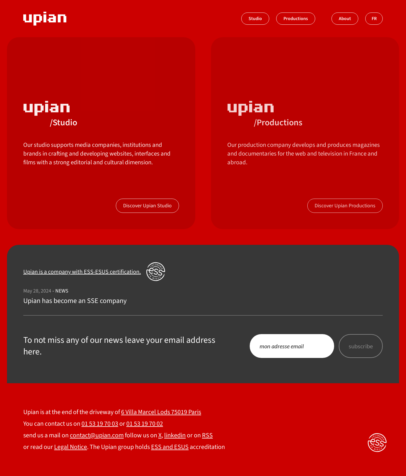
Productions (295, 18)
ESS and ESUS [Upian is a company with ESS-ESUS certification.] (170, 447)
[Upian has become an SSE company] (203, 296)
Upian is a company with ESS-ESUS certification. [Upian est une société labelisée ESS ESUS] (82, 272)
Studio (255, 18)
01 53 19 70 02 (144, 423)
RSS (207, 435)
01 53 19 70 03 (99, 423)
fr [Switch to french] (374, 18)
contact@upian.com (97, 435)
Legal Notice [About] (70, 447)
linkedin (175, 435)
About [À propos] (345, 18)
